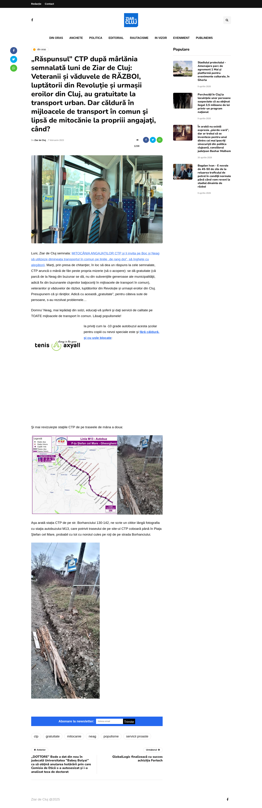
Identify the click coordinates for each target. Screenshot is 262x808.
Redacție (36, 3)
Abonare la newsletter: (76, 721)
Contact (49, 3)
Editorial (116, 37)
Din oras (56, 37)
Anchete (76, 37)
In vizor (161, 37)
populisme (111, 736)
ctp (36, 736)
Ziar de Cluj (40, 140)
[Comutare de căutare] (227, 20)
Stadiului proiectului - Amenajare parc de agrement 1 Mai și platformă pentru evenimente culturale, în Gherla (214, 71)
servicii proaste (137, 736)
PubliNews (204, 37)
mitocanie (74, 736)
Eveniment (181, 37)
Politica (95, 37)
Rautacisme (139, 37)
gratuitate (53, 736)
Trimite (129, 722)
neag (92, 736)
